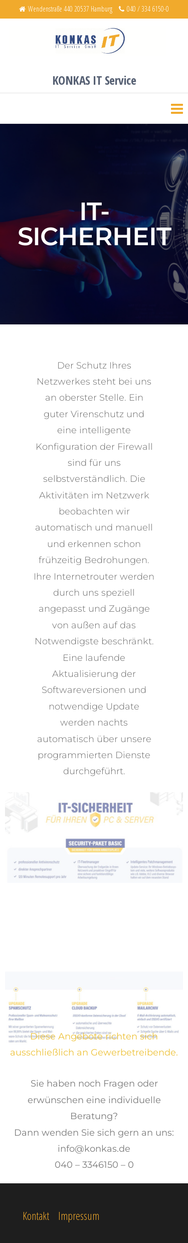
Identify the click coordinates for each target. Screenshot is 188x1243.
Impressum (78, 1215)
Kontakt (36, 1215)
